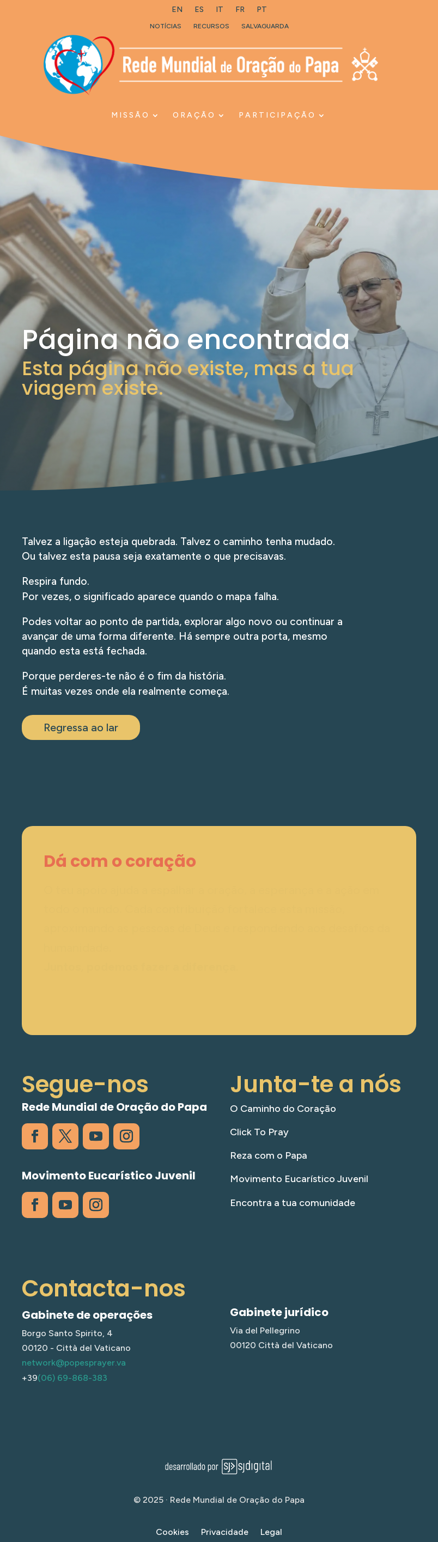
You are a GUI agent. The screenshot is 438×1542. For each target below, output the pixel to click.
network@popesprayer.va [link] (74, 1362)
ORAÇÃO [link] (194, 115)
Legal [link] (271, 1532)
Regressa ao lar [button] (81, 727)
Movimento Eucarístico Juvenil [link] (299, 1179)
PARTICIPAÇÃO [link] (277, 115)
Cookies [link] (172, 1532)
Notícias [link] (165, 26)
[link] (177, 12)
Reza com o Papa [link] (268, 1155)
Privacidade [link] (224, 1532)
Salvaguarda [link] (265, 26)
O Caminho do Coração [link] (283, 1109)
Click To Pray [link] (259, 1132)
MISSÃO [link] (130, 115)
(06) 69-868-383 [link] (72, 1378)
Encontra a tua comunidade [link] (292, 1203)
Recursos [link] (211, 26)
